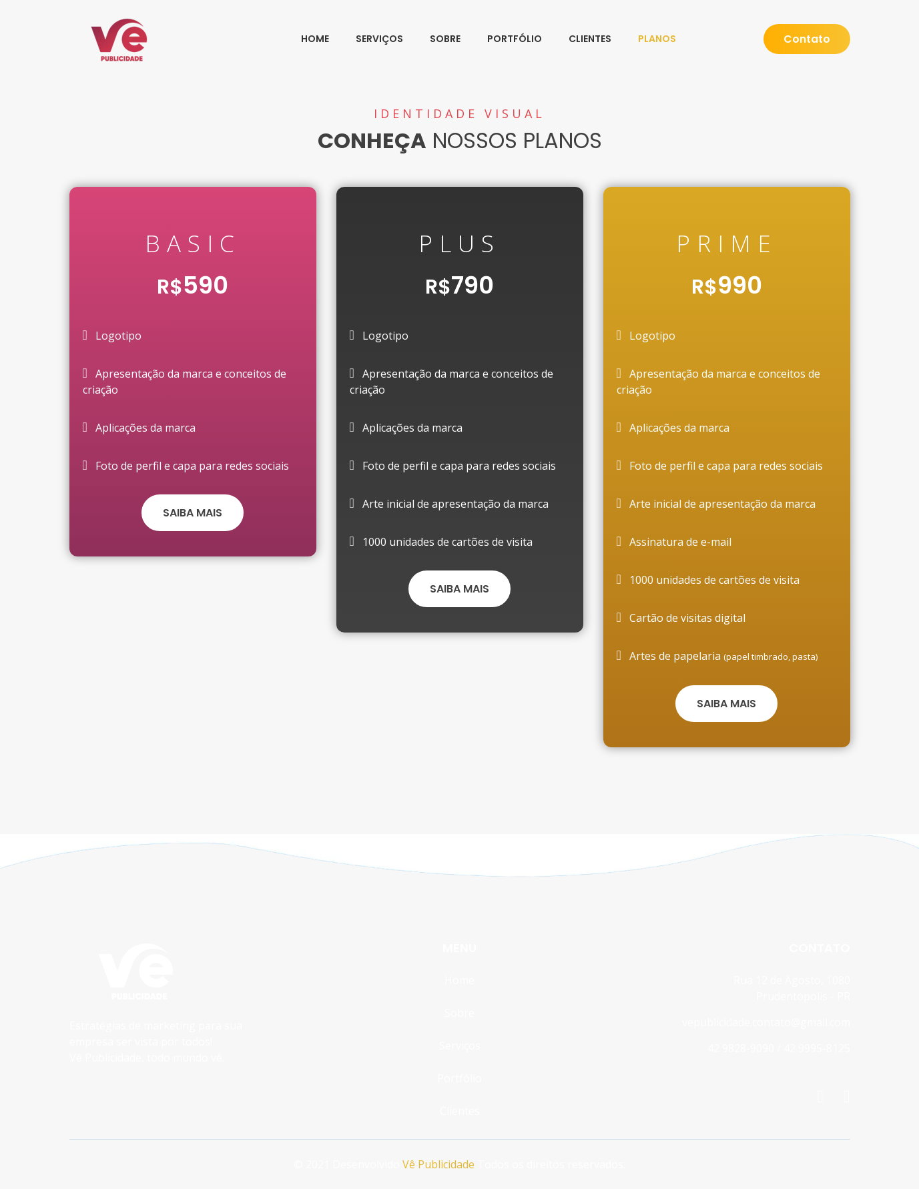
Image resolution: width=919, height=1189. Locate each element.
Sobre (445, 38)
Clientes (590, 38)
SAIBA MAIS (192, 512)
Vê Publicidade (438, 1164)
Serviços (379, 38)
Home (315, 38)
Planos (657, 38)
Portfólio (514, 38)
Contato (807, 39)
